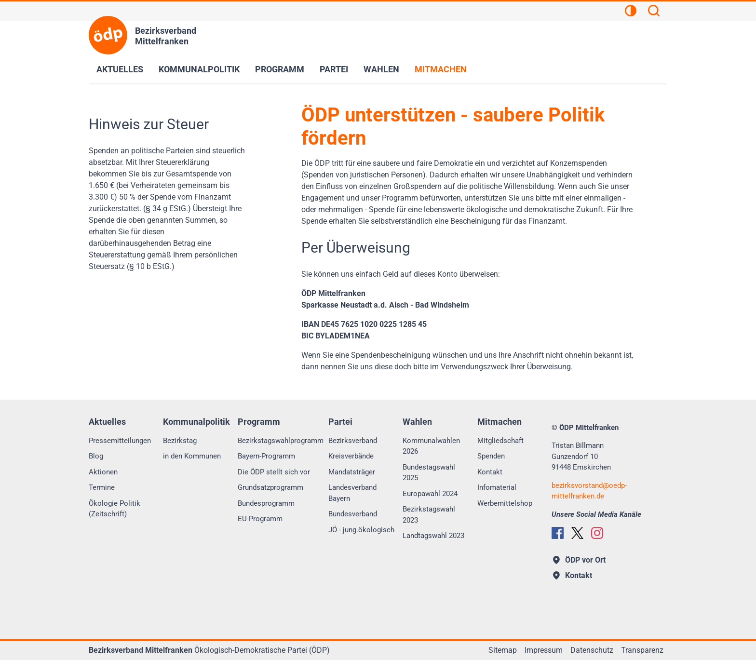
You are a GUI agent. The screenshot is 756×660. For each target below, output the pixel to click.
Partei (334, 69)
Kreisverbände (351, 456)
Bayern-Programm (266, 456)
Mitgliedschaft (500, 440)
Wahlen (381, 69)
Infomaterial (496, 487)
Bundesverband (352, 514)
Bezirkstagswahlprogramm (281, 440)
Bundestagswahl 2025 (429, 473)
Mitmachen (441, 69)
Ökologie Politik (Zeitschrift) (114, 509)
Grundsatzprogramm (270, 487)
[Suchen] (653, 12)
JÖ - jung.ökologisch (361, 529)
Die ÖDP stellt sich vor (274, 472)
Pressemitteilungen (120, 440)
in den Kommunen (192, 456)
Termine (102, 487)
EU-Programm (260, 518)
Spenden (491, 456)
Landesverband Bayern (352, 493)
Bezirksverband (352, 440)
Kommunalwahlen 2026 (431, 446)
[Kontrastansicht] (630, 12)
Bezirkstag (180, 440)
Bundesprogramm (266, 503)
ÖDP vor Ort (579, 560)
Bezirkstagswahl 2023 (429, 515)
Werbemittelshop (504, 503)
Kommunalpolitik (199, 69)
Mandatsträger (351, 472)
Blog (96, 456)
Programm (279, 69)
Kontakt (489, 472)
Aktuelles (119, 69)
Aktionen (103, 472)
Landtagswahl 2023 (433, 535)
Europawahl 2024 (430, 493)
